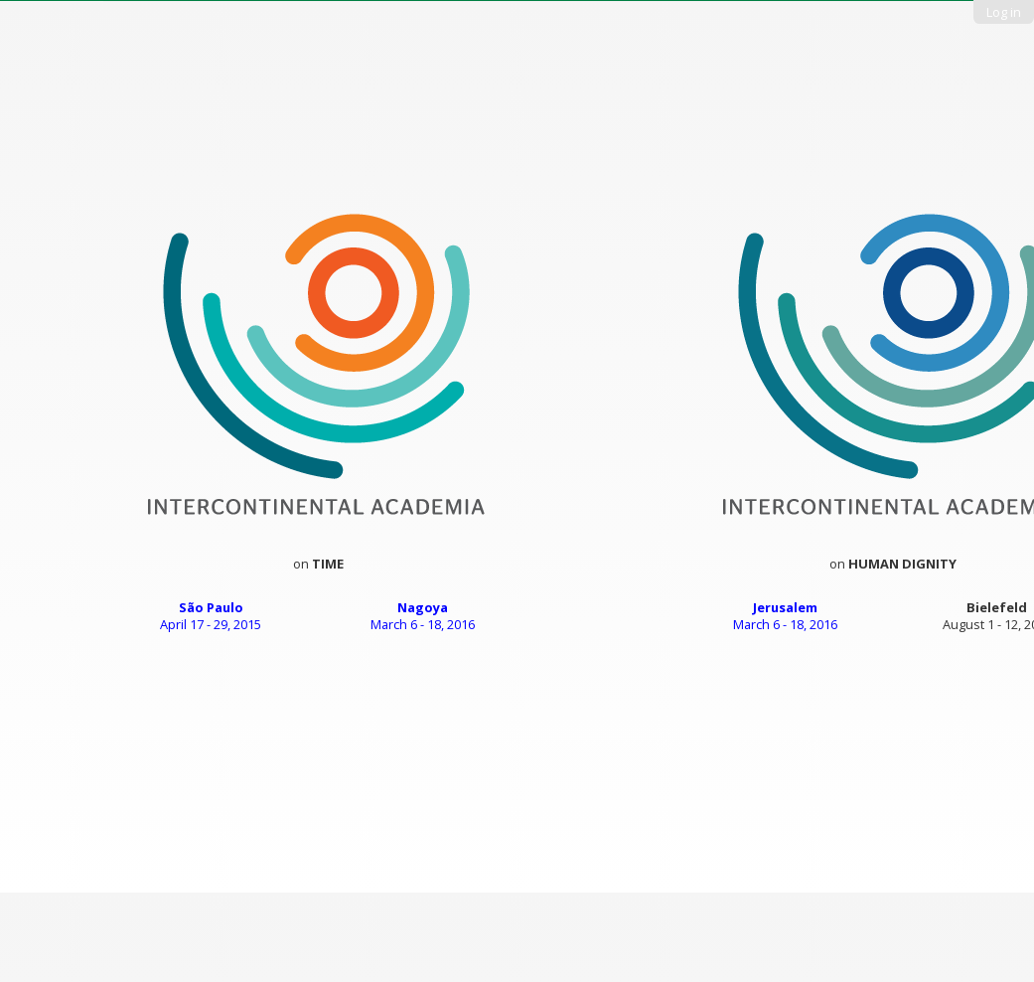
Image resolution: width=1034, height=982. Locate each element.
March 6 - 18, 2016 (422, 616)
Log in (1003, 12)
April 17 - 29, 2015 (210, 616)
